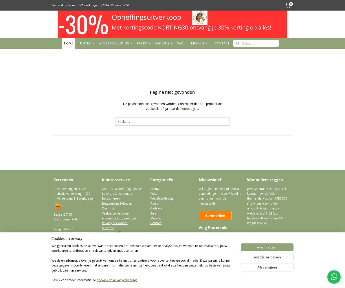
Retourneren (111, 198)
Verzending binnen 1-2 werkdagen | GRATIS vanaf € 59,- (91, 5)
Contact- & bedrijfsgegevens (122, 189)
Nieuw (154, 189)
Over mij (108, 208)
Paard (154, 203)
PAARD (144, 43)
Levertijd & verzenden (117, 193)
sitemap (155, 280)
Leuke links (158, 257)
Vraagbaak (157, 252)
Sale (153, 213)
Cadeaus (156, 208)
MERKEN (199, 43)
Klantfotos (157, 247)
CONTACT (222, 43)
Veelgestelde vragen (116, 213)
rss (164, 280)
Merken (155, 218)
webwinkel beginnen (181, 280)
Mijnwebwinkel (219, 280)
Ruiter (154, 193)
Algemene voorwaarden (119, 218)
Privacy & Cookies (115, 223)
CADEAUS (164, 43)
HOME (68, 43)
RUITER (87, 43)
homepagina (189, 108)
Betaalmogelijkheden (117, 203)
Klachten (108, 228)
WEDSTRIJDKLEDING (116, 43)
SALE (180, 43)
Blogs (154, 242)
